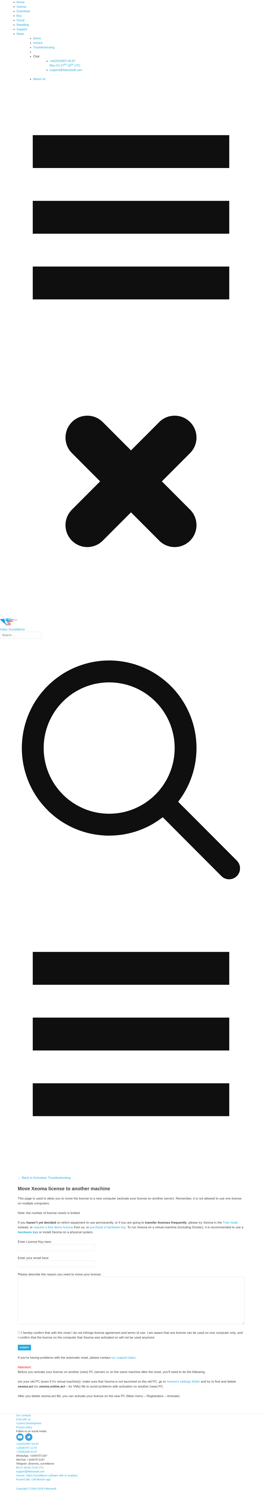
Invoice (38, 42)
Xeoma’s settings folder (183, 1381)
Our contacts (23, 1415)
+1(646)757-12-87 (26, 1447)
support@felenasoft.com (66, 70)
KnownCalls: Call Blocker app (33, 1479)
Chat (36, 56)
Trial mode (230, 1222)
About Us (39, 79)
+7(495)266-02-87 (26, 1451)
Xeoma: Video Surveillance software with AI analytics (47, 1475)
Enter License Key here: (35, 1242)
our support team (123, 1357)
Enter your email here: (33, 1258)
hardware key (28, 1232)
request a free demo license (53, 1227)
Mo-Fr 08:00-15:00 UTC (30, 1467)
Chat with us (23, 1419)
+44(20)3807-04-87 (27, 1443)
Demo (37, 38)
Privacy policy (24, 1427)
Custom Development (29, 1423)
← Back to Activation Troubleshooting (44, 1178)
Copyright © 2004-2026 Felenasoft (36, 1488)
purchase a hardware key (108, 1227)
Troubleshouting (43, 47)
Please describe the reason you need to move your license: (60, 1274)
